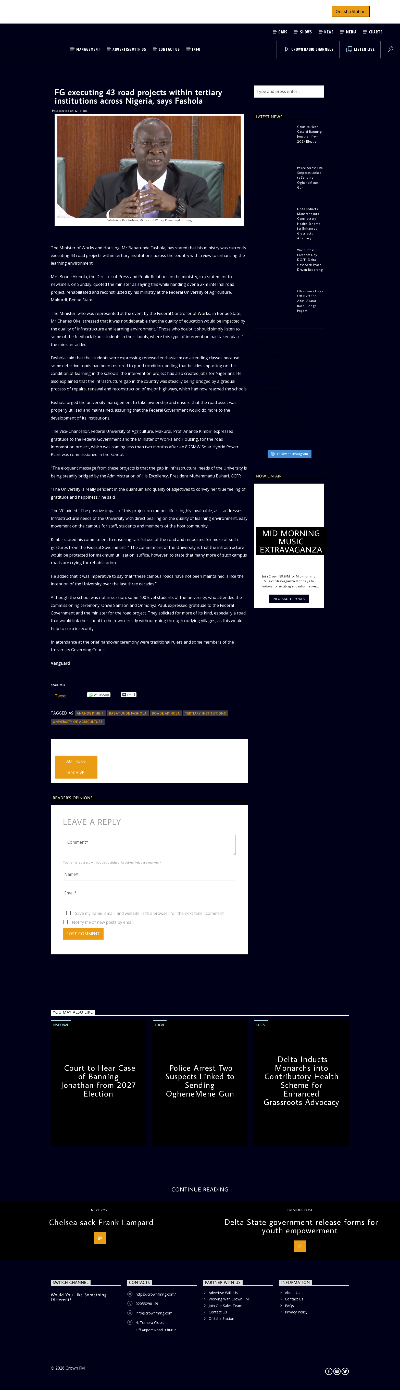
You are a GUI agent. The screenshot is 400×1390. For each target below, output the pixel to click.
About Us (292, 1292)
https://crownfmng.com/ (156, 1294)
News (328, 32)
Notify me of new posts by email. (103, 922)
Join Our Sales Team (225, 1305)
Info (196, 49)
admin (60, 752)
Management (88, 49)
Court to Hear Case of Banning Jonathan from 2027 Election (98, 1080)
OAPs (283, 32)
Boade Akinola (166, 713)
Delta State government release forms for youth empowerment (301, 1226)
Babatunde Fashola (128, 713)
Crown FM (75, 1368)
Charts (376, 32)
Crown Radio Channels (309, 49)
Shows (306, 32)
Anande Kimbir (90, 713)
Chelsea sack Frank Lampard (101, 1222)
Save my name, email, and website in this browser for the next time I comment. (149, 913)
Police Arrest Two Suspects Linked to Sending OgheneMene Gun (200, 1080)
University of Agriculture (78, 722)
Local (160, 1025)
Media (351, 32)
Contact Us (169, 49)
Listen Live (360, 49)
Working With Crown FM (229, 1299)
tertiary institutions (205, 713)
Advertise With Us (129, 49)
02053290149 (147, 1303)
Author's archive (76, 767)
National (61, 1025)
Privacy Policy (296, 1312)
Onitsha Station (351, 11)
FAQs (289, 1305)
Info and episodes (289, 599)
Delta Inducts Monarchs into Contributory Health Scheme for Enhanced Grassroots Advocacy (301, 1080)
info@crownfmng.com (154, 1313)
